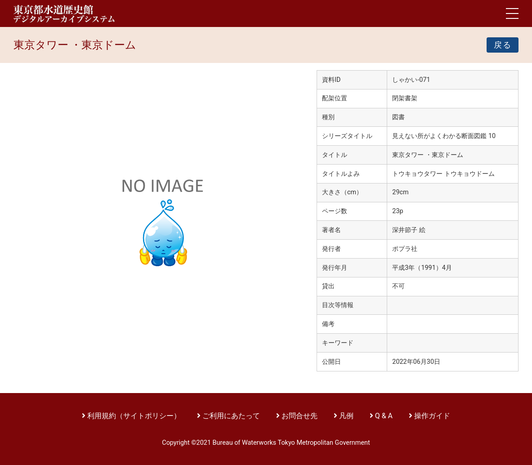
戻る (502, 44)
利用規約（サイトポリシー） (134, 415)
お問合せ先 (299, 415)
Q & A (384, 415)
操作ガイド (432, 415)
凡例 (346, 415)
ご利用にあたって (232, 415)
